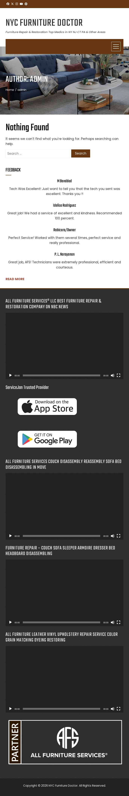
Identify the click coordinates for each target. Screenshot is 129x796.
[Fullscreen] (118, 375)
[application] (64, 346)
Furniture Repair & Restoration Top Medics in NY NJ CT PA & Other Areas (55, 32)
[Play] (10, 375)
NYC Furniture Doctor (44, 23)
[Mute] (112, 375)
